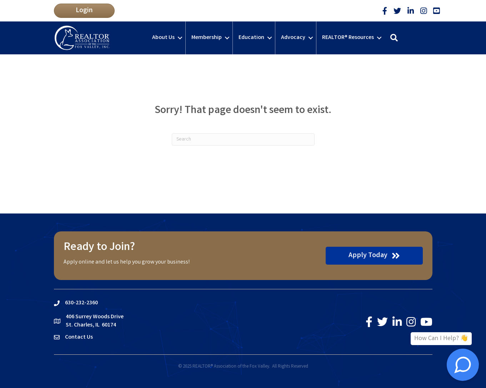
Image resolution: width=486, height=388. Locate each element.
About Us (163, 38)
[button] (84, 11)
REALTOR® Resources (348, 38)
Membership (206, 38)
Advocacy (293, 38)
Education (251, 38)
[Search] (243, 139)
